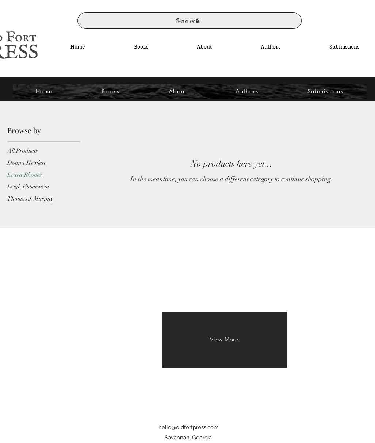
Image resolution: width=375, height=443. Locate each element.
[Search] (189, 20)
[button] (270, 47)
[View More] (224, 340)
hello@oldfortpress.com (188, 427)
